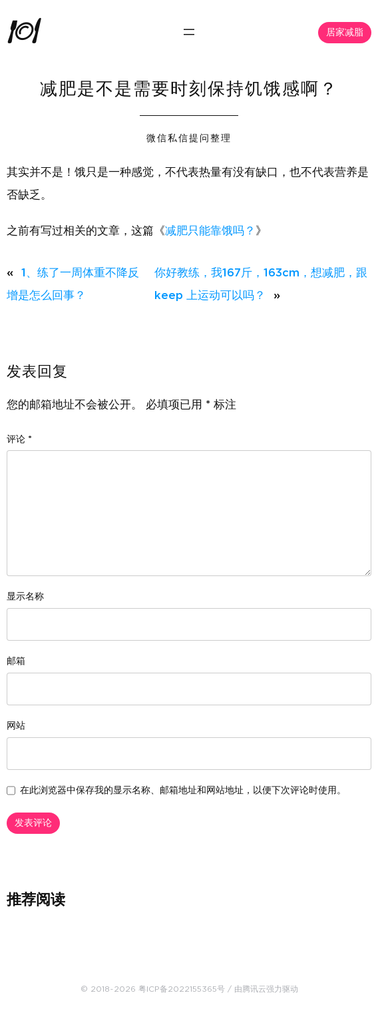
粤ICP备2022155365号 (181, 989)
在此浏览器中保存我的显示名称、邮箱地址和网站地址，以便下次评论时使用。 (183, 790)
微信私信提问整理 (189, 138)
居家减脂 (344, 32)
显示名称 (25, 596)
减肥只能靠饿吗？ (210, 230)
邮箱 (16, 661)
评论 (19, 439)
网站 (16, 726)
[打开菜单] (189, 32)
